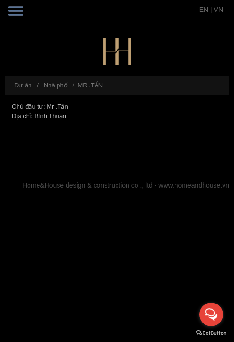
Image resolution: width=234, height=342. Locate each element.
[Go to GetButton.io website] (211, 332)
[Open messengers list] (211, 314)
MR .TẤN (90, 85)
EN (203, 9)
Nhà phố (56, 85)
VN (218, 9)
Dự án (22, 85)
